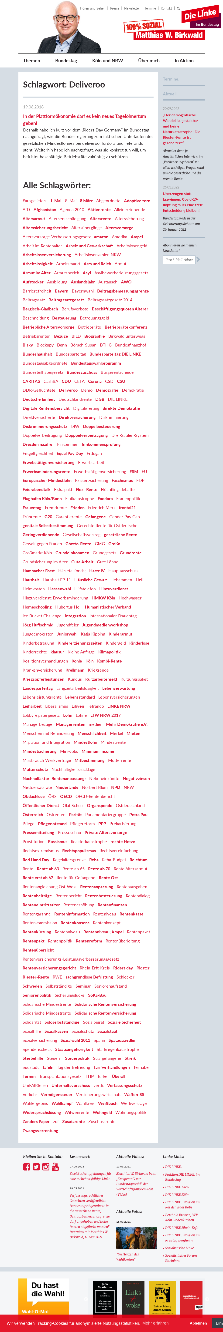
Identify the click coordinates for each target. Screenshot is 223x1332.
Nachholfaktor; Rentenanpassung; (54, 778)
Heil (139, 579)
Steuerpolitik (77, 1058)
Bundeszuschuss (82, 372)
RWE (57, 976)
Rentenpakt (34, 940)
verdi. (98, 1085)
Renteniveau (104, 913)
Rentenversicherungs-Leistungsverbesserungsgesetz (71, 959)
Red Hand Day (36, 859)
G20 (48, 516)
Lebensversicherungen (119, 697)
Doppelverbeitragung (42, 435)
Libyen (78, 706)
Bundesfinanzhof (130, 344)
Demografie (107, 390)
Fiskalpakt (63, 489)
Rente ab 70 (99, 868)
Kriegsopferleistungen (43, 679)
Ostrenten (56, 814)
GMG (100, 543)
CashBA (51, 381)
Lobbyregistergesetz (41, 715)
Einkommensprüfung (101, 444)
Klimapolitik (109, 651)
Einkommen (68, 444)
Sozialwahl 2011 (75, 1040)
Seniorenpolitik (37, 995)
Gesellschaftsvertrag (81, 534)
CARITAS (31, 381)
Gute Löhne (107, 561)
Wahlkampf (62, 1103)
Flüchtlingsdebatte (118, 489)
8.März (86, 200)
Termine (150, 8)
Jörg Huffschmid (38, 624)
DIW (75, 426)
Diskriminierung (113, 417)
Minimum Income (98, 751)
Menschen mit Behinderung (48, 733)
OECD (66, 796)
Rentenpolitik (60, 940)
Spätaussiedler (122, 1040)
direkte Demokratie (121, 408)
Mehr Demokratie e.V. (127, 724)
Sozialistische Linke (179, 1248)
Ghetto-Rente (78, 543)
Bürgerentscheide (117, 372)
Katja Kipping (93, 633)
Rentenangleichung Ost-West (50, 886)
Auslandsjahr (83, 281)
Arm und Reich (97, 263)
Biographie (94, 336)
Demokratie (133, 390)
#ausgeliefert (35, 200)
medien (96, 724)
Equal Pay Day (70, 453)
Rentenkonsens (75, 922)
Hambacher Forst (39, 570)
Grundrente (131, 552)
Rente (28, 868)
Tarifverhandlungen (111, 1067)
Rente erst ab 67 (38, 877)
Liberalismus (56, 706)
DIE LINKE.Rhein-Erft (181, 1228)
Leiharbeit (32, 706)
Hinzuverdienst (113, 588)
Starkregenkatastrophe (118, 1049)
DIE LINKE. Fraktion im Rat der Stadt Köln (182, 1204)
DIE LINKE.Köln (177, 1195)
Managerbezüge (37, 724)
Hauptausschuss (123, 570)
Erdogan (94, 453)
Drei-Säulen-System (130, 435)
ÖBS (52, 796)
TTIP (89, 1076)
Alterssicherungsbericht (45, 227)
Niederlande (67, 787)
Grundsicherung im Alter (45, 561)
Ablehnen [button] (198, 1323)
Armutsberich (66, 272)
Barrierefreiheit (37, 290)
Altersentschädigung (67, 218)
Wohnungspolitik (130, 1112)
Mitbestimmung (90, 760)
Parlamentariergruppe (105, 814)
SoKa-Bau (97, 995)
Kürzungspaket (134, 679)
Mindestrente (113, 742)
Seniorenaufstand (110, 986)
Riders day (123, 967)
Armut (120, 263)
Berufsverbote (75, 308)
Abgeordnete (108, 200)
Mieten (133, 733)
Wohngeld (102, 1112)
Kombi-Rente (109, 660)
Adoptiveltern (137, 200)
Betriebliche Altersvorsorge (49, 327)
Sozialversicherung (40, 1040)
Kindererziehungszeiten (80, 643)
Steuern (54, 1058)
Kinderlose (139, 643)
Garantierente (69, 516)
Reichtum (139, 859)
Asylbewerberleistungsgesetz (121, 272)
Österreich (33, 814)
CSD (109, 381)
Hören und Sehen (92, 8)
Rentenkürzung (37, 931)
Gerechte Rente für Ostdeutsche (107, 525)
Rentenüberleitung (123, 940)
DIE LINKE (117, 399)
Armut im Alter (37, 272)
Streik (130, 1058)
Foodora (105, 498)
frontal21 (127, 507)
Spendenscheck (37, 1049)
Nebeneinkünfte (104, 778)
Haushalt (31, 579)
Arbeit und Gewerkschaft (89, 245)
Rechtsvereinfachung (118, 850)
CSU (121, 381)
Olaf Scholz (73, 805)
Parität (75, 814)
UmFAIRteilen (35, 1085)
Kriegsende (98, 670)
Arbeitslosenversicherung (47, 254)
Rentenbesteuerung (103, 895)
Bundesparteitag (71, 354)
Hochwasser (130, 597)
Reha (94, 859)
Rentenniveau (67, 931)
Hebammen (121, 579)
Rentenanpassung (96, 886)
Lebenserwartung (118, 688)
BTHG (106, 344)
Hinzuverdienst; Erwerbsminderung (55, 597)
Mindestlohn (85, 742)
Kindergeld (116, 643)
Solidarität (32, 1022)
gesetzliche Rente (120, 534)
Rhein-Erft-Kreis (95, 967)
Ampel (137, 236)
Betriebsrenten (37, 336)
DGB (99, 399)
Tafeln (47, 1067)
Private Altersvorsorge (106, 832)
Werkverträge (134, 1103)
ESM (134, 471)
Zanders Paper (36, 1121)
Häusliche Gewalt (90, 579)
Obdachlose (34, 796)
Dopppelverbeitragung (86, 435)
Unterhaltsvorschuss (70, 1085)
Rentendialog (138, 895)
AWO (126, 281)
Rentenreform (89, 940)
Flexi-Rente (86, 489)
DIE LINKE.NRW (177, 1187)
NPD (115, 787)
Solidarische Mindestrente (47, 1004)
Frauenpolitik (128, 498)
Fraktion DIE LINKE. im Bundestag (182, 1177)
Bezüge (61, 336)
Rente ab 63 (48, 868)
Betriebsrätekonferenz (126, 327)
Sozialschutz (83, 1031)
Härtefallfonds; (72, 570)
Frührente (32, 516)
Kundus (75, 679)
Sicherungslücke (70, 995)
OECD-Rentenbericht (95, 796)
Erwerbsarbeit (91, 462)
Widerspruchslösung (42, 1112)
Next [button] (207, 1299)
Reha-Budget (114, 859)
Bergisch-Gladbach (40, 308)
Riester (143, 967)
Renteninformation (72, 913)
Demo (87, 390)
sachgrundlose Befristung (89, 976)
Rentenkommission (40, 922)
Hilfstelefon (85, 588)
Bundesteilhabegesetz (43, 372)
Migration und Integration (46, 742)
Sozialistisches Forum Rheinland (181, 1258)
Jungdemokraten (38, 633)
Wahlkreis (85, 1103)
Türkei (102, 1076)
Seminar (83, 986)
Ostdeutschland (130, 805)
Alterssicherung (129, 218)
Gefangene (95, 516)
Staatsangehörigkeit (74, 1049)
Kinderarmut (120, 633)
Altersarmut (34, 218)
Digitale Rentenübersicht (46, 408)
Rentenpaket (138, 931)
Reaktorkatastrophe (89, 841)
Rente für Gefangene (76, 877)
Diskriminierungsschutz (45, 426)
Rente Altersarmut (130, 868)
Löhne (81, 715)
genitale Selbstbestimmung (48, 525)
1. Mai (56, 200)
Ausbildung (57, 281)
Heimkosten (34, 588)
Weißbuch (107, 1103)
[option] (105, 1299)
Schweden (32, 986)
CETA (79, 381)
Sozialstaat (107, 1031)
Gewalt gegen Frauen (42, 543)
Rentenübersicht (38, 949)
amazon (101, 236)
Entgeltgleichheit (38, 453)
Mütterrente (119, 760)
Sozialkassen (56, 1031)
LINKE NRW (118, 706)
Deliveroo (68, 390)
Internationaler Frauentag (113, 615)
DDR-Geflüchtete (39, 390)
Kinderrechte (35, 651)
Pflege (28, 823)
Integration (75, 615)
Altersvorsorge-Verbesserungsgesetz (57, 236)
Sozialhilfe (32, 1031)
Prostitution (34, 841)
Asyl (87, 272)
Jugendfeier (68, 624)
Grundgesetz (104, 552)
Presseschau (69, 832)
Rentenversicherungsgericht (49, 967)
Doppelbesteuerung (101, 426)
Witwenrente (77, 1112)
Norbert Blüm (95, 787)
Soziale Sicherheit (124, 1022)
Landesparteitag (38, 688)
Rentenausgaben (132, 886)
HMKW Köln (103, 597)
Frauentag (32, 507)
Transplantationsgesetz (60, 1076)
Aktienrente (99, 209)
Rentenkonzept (106, 922)
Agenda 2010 (72, 209)
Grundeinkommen (72, 552)
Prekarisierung (123, 823)
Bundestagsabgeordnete (45, 363)
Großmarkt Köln (37, 552)
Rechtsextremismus (41, 850)
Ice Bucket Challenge (42, 615)
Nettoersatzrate (37, 787)
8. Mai (70, 200)
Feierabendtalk (37, 489)
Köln (90, 660)
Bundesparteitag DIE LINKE (115, 354)
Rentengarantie (37, 913)
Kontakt (166, 8)
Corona (95, 381)
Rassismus (57, 841)
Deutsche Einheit (39, 399)
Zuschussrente (102, 1121)
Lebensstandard (80, 697)
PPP (102, 823)
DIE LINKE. (173, 1167)
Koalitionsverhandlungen (45, 660)
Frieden (77, 507)
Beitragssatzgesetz (66, 299)
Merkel (116, 733)
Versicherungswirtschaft (98, 1094)
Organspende (99, 805)
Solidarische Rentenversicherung (105, 1004)
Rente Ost (108, 877)
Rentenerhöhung (78, 904)
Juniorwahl (67, 633)
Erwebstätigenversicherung (49, 462)
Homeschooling (37, 606)
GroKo (114, 543)
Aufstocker (33, 281)
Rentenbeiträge (37, 895)
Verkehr (30, 1094)
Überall (118, 1076)
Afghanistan (45, 209)
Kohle (77, 660)
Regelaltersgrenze (69, 859)
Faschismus (122, 480)
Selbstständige (58, 986)
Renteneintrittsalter (41, 904)
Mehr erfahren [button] (155, 1323)
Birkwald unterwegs (126, 336)
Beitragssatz (34, 299)
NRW (129, 787)
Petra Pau (138, 814)
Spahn (99, 1040)
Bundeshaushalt (37, 354)
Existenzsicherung (91, 480)
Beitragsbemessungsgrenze (123, 290)
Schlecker (125, 976)
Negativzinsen (136, 778)
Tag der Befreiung (73, 1067)
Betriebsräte (89, 327)
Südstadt (31, 1067)
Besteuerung (64, 317)
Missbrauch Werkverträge (47, 760)
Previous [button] (86, 1299)
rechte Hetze (122, 841)
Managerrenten (70, 724)
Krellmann (74, 670)
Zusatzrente (73, 1121)
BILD (76, 336)
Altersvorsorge (119, 227)
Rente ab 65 (73, 868)
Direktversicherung (77, 417)
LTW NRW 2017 (105, 715)
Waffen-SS (134, 1094)
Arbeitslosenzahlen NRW (98, 254)
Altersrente (100, 218)
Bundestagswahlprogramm (96, 363)
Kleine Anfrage (81, 651)
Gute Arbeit (82, 561)
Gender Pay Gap (124, 516)
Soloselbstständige (62, 1022)
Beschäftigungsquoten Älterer (120, 308)
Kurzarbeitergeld (101, 679)
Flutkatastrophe (79, 498)
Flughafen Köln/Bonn (42, 498)
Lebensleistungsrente (42, 697)
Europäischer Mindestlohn (47, 480)
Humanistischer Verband (108, 606)
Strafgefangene (107, 1058)
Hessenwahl (59, 588)
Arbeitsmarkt (68, 263)
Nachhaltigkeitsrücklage (73, 769)
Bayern (61, 290)
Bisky (28, 344)
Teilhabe (141, 1067)
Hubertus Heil (68, 606)
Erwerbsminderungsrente (46, 471)
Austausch (107, 281)
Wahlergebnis (35, 1103)
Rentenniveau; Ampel (103, 931)
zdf (56, 1121)
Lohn (67, 715)
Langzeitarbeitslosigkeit (77, 688)
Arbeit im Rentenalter (42, 245)
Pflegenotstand (52, 823)
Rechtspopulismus (79, 850)
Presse (114, 8)
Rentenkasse (132, 913)
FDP (140, 480)
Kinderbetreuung (38, 643)
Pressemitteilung (38, 832)
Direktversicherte (39, 417)
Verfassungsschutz (124, 1085)
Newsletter (132, 8)
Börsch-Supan (83, 344)
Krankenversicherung (42, 670)
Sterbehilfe (33, 1058)
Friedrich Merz (101, 507)
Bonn (62, 344)
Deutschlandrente (75, 399)
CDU (66, 381)
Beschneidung (36, 317)
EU (144, 471)
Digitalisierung (86, 408)
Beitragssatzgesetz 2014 (110, 299)
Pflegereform (82, 823)
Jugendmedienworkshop (105, 624)
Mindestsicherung (40, 751)
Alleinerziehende (129, 209)
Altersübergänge (86, 227)
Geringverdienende (41, 534)
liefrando (96, 706)
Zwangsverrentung (40, 1130)
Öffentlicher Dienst (41, 805)
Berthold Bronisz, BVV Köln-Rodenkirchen (181, 1217)
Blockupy (45, 344)
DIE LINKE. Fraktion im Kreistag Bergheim (182, 1237)
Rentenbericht (68, 895)
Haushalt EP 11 (57, 579)
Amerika (119, 236)
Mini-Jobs (69, 751)
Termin (29, 1076)
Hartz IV (97, 570)
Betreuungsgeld (94, 317)
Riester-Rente (36, 976)
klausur (57, 651)
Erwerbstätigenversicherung (100, 471)
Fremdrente (56, 507)
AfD (26, 209)
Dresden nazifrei (38, 444)
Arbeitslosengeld (132, 245)
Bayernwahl (83, 290)
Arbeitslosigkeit (38, 263)
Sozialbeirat (93, 1022)
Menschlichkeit (92, 733)
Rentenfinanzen (112, 904)
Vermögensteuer (56, 1094)
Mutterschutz (35, 769)
